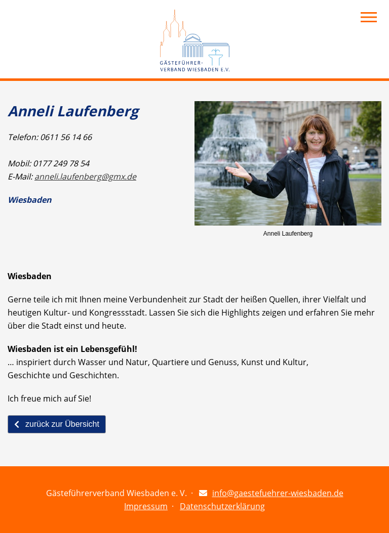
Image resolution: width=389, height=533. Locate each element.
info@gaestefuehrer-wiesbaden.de (277, 493)
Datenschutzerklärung (222, 506)
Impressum (146, 506)
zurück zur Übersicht (56, 424)
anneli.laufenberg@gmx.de (85, 176)
